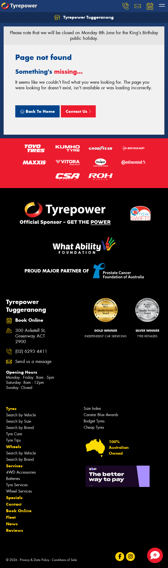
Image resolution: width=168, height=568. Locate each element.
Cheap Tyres (94, 427)
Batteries (13, 478)
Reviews (14, 530)
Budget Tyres (94, 421)
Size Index (92, 408)
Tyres (11, 408)
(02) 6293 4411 (31, 351)
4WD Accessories (21, 472)
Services (14, 466)
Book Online (19, 510)
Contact (14, 504)
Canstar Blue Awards (101, 414)
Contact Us (78, 111)
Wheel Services (19, 491)
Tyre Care (14, 433)
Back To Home (37, 111)
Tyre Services (17, 484)
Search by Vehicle (21, 415)
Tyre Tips (13, 440)
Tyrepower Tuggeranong (84, 17)
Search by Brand (20, 427)
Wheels (13, 446)
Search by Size (18, 421)
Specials (14, 497)
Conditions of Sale (64, 560)
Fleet (11, 517)
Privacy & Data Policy (34, 560)
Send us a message (33, 361)
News (12, 524)
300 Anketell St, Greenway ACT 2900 (30, 336)
